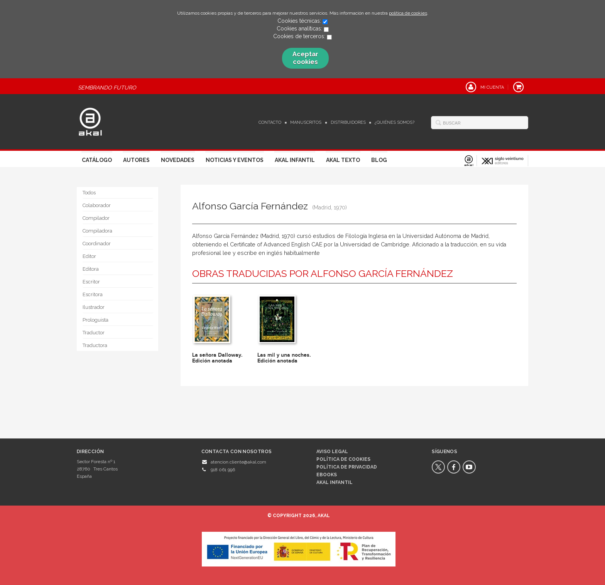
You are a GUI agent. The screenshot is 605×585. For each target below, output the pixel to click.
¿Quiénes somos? (394, 122)
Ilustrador (94, 307)
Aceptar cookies (305, 58)
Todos (89, 193)
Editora (91, 269)
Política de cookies (343, 459)
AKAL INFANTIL (334, 482)
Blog (379, 160)
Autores (136, 160)
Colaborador (97, 205)
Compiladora (97, 231)
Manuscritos (305, 122)
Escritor (91, 282)
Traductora (95, 345)
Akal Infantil (295, 160)
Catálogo (97, 160)
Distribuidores (348, 122)
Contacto (270, 122)
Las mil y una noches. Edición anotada (284, 358)
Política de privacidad (346, 467)
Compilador (96, 218)
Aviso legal (332, 451)
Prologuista (95, 320)
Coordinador (97, 243)
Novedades (177, 160)
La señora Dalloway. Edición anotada (217, 358)
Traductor (94, 332)
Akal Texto (343, 160)
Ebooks (326, 474)
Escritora (93, 294)
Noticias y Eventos (235, 160)
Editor (89, 256)
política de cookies (408, 13)
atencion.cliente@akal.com (238, 462)
